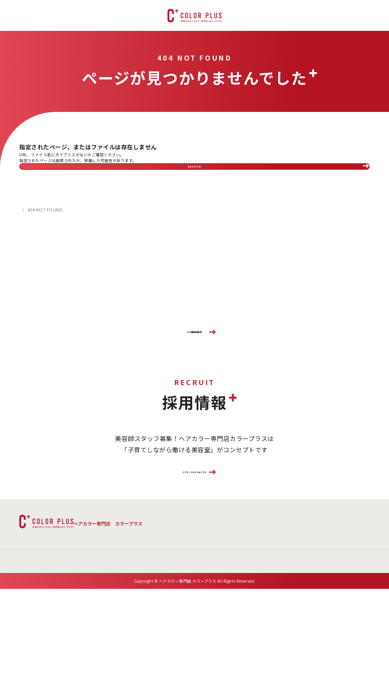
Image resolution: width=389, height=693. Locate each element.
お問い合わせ (107, 604)
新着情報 (29, 604)
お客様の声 (256, 587)
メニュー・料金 (73, 587)
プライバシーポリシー (165, 604)
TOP (25, 587)
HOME (25, 223)
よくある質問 (133, 587)
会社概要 (66, 604)
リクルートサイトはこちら (194, 508)
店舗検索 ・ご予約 (196, 587)
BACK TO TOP (195, 173)
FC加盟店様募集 (194, 353)
